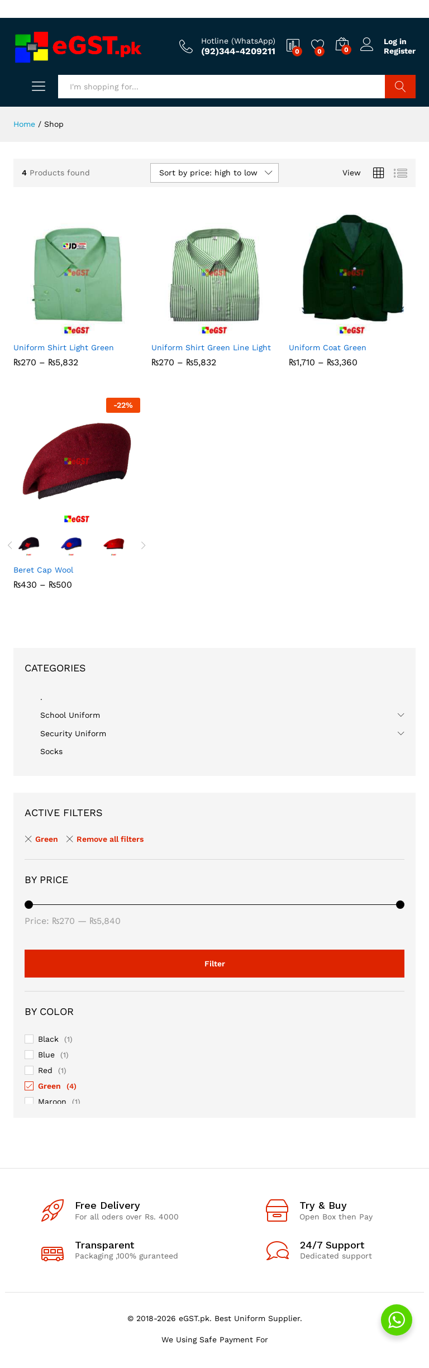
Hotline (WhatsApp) (238, 40)
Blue (46, 1054)
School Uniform (70, 715)
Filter (214, 963)
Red (45, 1070)
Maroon (52, 1101)
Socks (51, 751)
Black (48, 1039)
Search (400, 86)
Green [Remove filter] (46, 839)
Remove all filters (110, 839)
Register (400, 50)
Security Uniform (73, 733)
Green (49, 1085)
